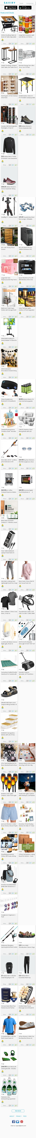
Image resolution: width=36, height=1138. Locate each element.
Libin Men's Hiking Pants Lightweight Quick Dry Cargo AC (9, 583)
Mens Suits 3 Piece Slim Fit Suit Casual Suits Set (26, 582)
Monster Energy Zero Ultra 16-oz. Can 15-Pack (26, 66)
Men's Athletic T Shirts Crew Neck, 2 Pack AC (9, 612)
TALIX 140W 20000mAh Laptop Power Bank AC (7, 552)
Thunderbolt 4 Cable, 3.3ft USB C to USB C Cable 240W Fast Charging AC (27, 613)
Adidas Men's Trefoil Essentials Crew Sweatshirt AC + (9, 158)
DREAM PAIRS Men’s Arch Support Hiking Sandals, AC (9, 703)
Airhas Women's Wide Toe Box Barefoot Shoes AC (26, 1037)
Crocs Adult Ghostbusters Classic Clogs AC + (27, 947)
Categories (30, 3)
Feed (24, 1116)
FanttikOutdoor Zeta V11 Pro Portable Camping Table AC (27, 97)
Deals (21, 3)
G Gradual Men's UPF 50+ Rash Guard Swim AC (8, 1037)
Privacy (18, 1116)
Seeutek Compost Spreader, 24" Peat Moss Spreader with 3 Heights (26, 674)
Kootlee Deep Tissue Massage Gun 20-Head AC (26, 1007)
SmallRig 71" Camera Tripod (9, 217)
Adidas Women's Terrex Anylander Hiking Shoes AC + (8, 188)
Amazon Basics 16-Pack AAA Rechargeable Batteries (26, 401)
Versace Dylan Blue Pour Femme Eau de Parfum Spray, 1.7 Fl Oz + (8, 1007)
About (12, 1116)
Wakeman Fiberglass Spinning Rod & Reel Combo (9, 946)
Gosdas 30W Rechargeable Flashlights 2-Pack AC (9, 127)
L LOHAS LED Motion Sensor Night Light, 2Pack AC (9, 643)
